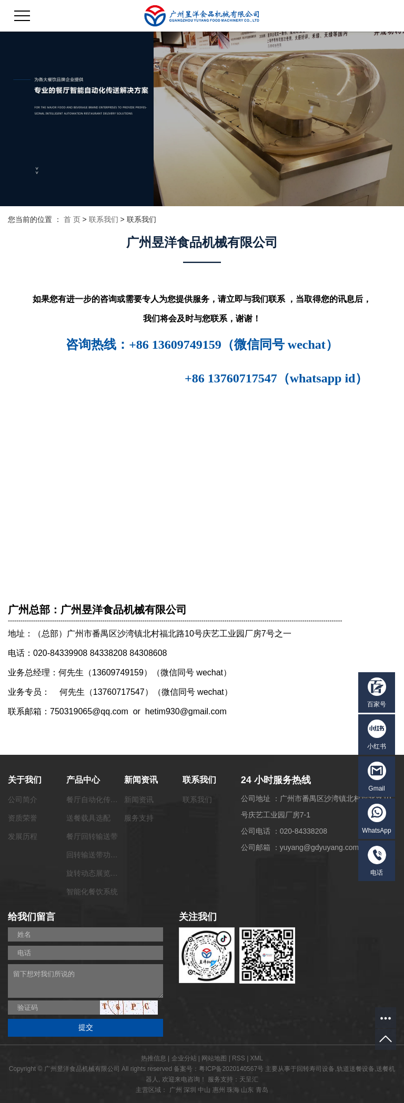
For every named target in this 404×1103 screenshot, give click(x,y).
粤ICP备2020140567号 (231, 1068)
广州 (175, 1090)
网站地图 (214, 1058)
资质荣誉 (22, 818)
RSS (238, 1058)
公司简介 (22, 799)
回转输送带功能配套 (99, 855)
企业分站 (184, 1058)
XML (257, 1058)
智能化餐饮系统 (92, 891)
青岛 (262, 1090)
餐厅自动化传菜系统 (99, 799)
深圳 (190, 1090)
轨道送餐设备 (356, 1068)
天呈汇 (248, 1079)
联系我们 (103, 219)
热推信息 (153, 1058)
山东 (247, 1090)
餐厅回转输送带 (92, 836)
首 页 (72, 219)
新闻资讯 (139, 799)
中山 (204, 1090)
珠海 (233, 1090)
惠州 (219, 1090)
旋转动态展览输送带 (99, 873)
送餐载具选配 (88, 818)
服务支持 (139, 818)
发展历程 (22, 836)
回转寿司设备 (316, 1068)
